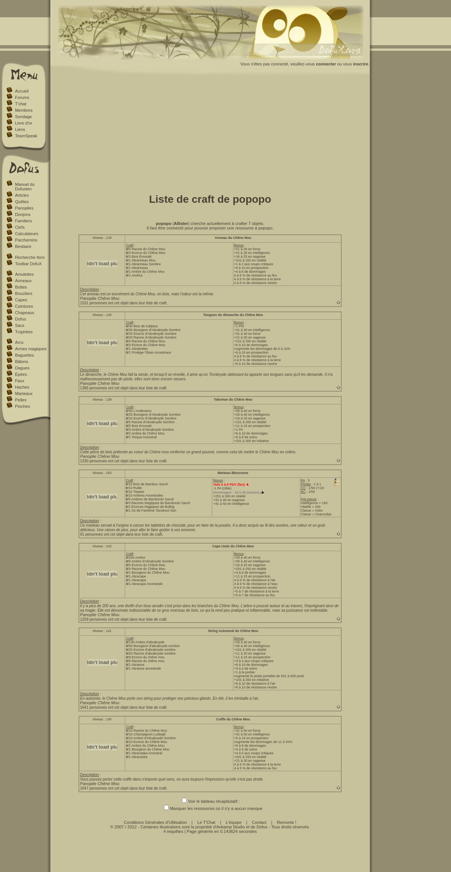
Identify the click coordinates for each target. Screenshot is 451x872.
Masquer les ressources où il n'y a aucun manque (210, 808)
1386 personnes (93, 388)
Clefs (20, 227)
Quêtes (22, 201)
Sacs (19, 325)
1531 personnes (93, 303)
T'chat (20, 104)
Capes (21, 300)
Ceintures (24, 306)
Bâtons (21, 361)
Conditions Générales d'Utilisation (155, 822)
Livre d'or (23, 123)
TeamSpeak (26, 136)
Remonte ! (287, 822)
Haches (22, 387)
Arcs (19, 342)
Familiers (23, 221)
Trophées (24, 332)
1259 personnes (93, 619)
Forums (22, 97)
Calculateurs (26, 233)
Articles (22, 195)
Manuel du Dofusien (25, 186)
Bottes (21, 287)
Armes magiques (31, 348)
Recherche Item (30, 257)
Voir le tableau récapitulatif (209, 801)
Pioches (22, 406)
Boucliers (23, 293)
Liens (20, 129)
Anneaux (23, 280)
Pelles (20, 400)
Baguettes (24, 355)
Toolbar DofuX (28, 263)
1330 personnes (93, 461)
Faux (19, 380)
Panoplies (24, 208)
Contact (259, 822)
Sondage (23, 116)
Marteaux (24, 393)
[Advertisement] (210, 132)
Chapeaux (24, 312)
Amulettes (24, 274)
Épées (21, 374)
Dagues (22, 368)
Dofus (20, 319)
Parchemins (26, 240)
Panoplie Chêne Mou (100, 298)
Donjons (22, 214)
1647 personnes (93, 788)
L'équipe (234, 822)
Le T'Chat (206, 822)
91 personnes (91, 534)
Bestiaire (23, 246)
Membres (24, 110)
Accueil (22, 91)
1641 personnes (93, 707)
